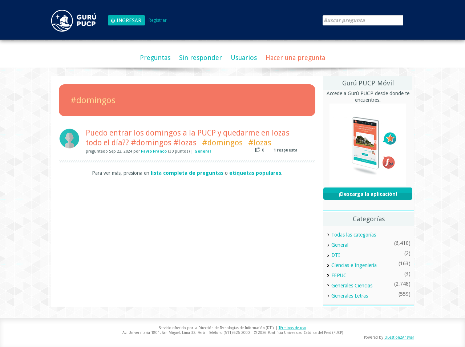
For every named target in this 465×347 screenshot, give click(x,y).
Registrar (158, 20)
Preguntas (155, 57)
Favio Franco (154, 151)
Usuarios (244, 57)
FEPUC (339, 275)
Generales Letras (349, 296)
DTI (335, 255)
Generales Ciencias (351, 286)
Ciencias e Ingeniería (354, 265)
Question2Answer (399, 337)
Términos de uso (292, 328)
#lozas (259, 142)
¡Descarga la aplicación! (368, 194)
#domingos (222, 142)
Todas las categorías (353, 235)
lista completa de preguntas (187, 173)
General (202, 151)
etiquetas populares (255, 173)
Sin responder (200, 57)
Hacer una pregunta (295, 57)
